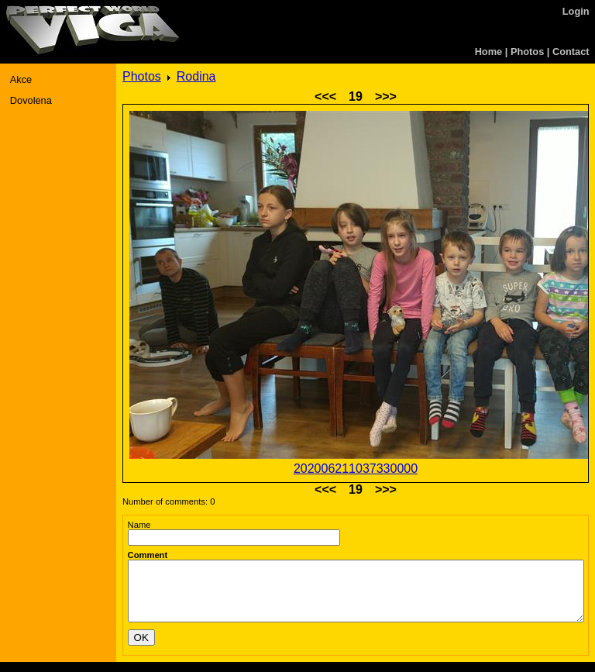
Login (576, 11)
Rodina (196, 76)
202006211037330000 (356, 468)
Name (139, 524)
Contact (571, 51)
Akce (21, 79)
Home (489, 51)
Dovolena (31, 100)
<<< (325, 96)
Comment (148, 555)
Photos (527, 51)
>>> (386, 96)
